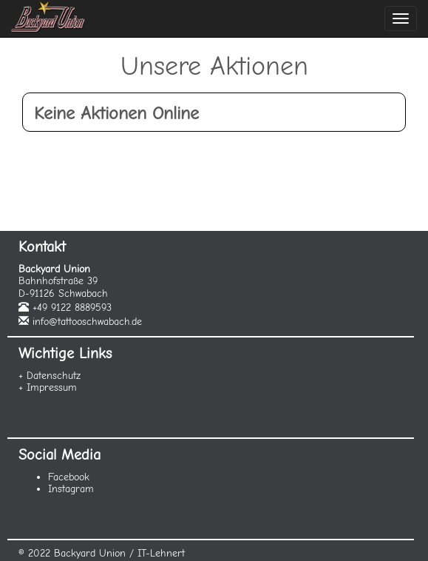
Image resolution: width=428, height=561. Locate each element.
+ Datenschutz (49, 375)
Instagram (71, 489)
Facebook (68, 477)
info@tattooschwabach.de (87, 321)
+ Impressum (47, 387)
